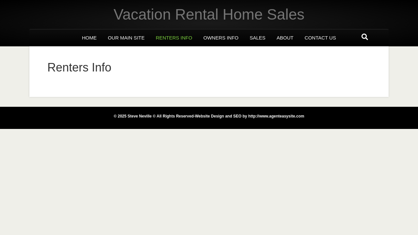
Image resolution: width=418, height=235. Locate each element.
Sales (257, 37)
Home (89, 37)
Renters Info (174, 37)
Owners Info (221, 37)
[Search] (365, 37)
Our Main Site (126, 37)
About (285, 37)
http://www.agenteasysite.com (275, 116)
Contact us (320, 37)
